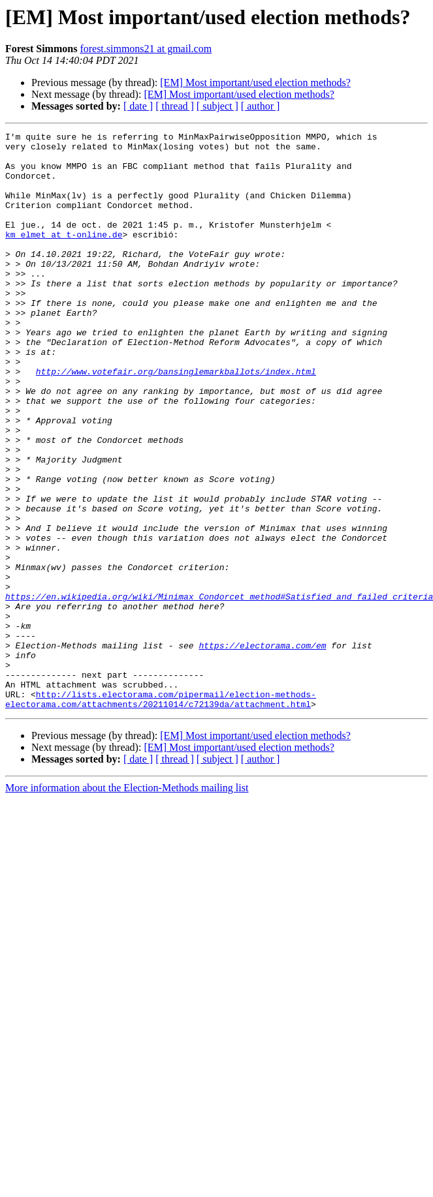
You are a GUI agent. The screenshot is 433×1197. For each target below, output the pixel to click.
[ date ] (138, 106)
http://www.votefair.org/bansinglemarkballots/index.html (176, 420)
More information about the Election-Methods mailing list (126, 903)
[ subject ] (217, 106)
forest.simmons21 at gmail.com (146, 48)
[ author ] (260, 106)
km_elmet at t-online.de (63, 256)
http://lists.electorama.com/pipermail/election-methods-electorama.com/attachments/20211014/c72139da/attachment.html (160, 813)
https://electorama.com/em (262, 749)
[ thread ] (174, 106)
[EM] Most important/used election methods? (255, 82)
